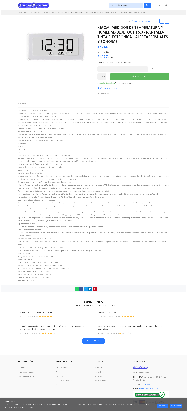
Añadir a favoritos (107, 88)
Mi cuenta (98, 367)
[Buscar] (147, 5)
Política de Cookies (83, 404)
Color (152, 69)
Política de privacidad (64, 380)
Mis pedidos (99, 372)
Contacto (21, 367)
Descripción (23, 103)
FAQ (19, 380)
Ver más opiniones (93, 340)
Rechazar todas (176, 406)
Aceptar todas (162, 406)
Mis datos (98, 376)
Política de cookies (63, 385)
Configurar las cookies (24, 407)
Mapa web (22, 385)
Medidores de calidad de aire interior (145, 21)
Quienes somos (62, 367)
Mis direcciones (100, 380)
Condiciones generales (26, 376)
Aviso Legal (60, 376)
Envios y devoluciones (26, 372)
